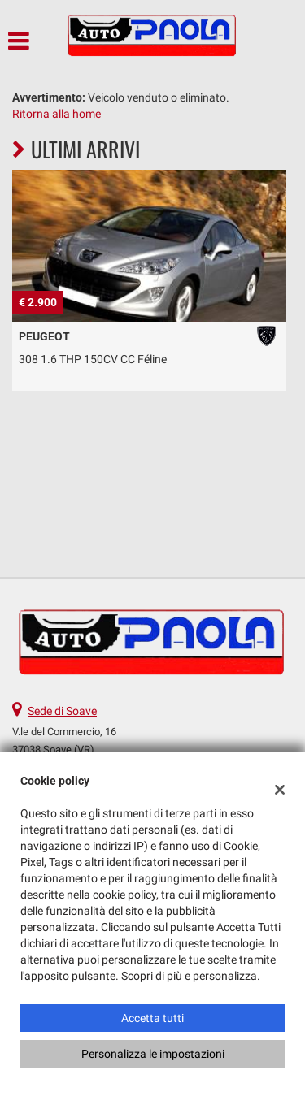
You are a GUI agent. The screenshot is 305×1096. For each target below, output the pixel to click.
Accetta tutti (152, 1018)
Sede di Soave (62, 710)
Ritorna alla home (56, 113)
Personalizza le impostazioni (152, 1053)
